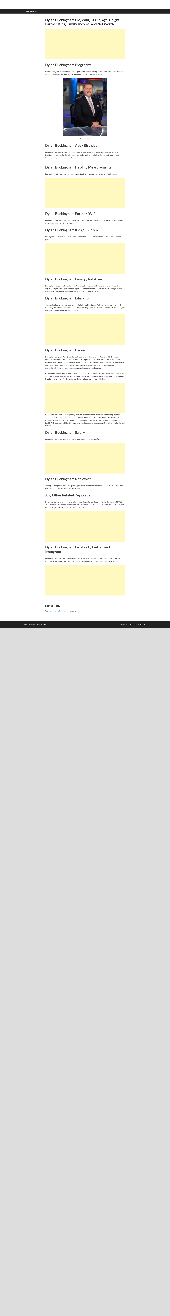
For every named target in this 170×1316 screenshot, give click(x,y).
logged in (58, 611)
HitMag (142, 624)
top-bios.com (41, 624)
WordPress (133, 624)
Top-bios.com (31, 11)
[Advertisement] (85, 44)
